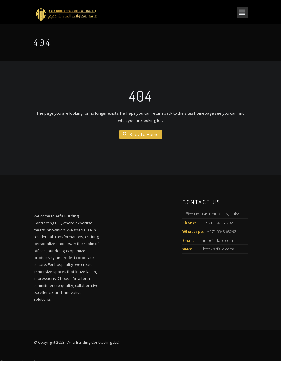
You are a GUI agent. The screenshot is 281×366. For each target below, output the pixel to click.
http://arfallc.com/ (218, 249)
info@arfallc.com (218, 240)
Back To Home (140, 134)
